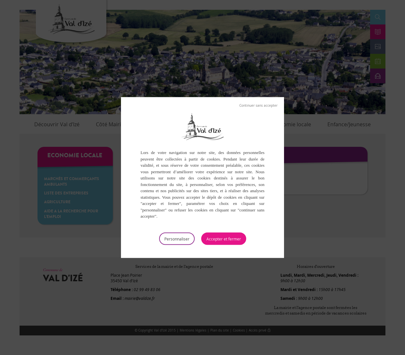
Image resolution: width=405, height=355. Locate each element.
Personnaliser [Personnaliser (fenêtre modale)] (176, 238)
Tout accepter (223, 238)
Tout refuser (258, 106)
